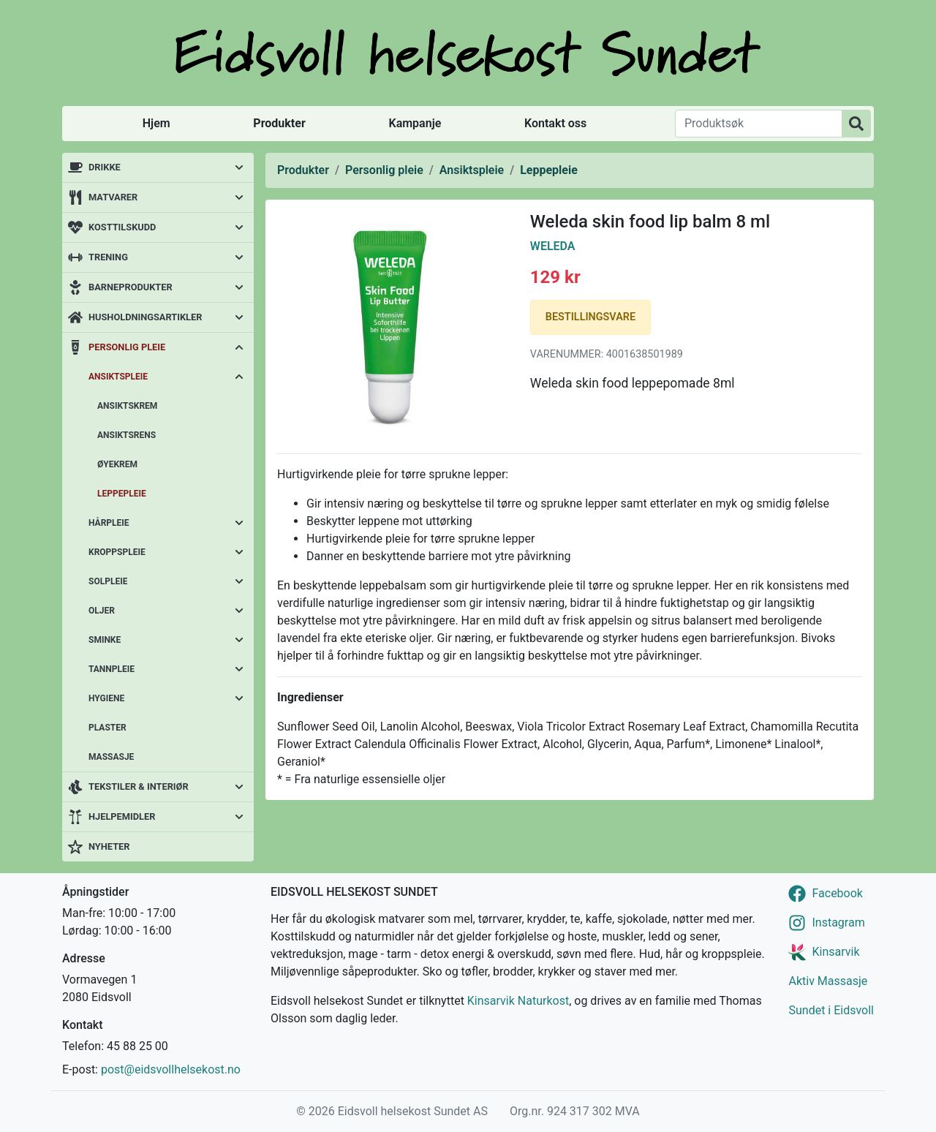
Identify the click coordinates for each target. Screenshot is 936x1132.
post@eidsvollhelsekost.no (171, 1069)
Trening (108, 257)
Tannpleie (111, 669)
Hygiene (106, 698)
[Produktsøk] (758, 123)
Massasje (111, 757)
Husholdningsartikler (145, 317)
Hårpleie (108, 523)
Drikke (104, 167)
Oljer (101, 610)
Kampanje (414, 123)
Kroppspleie (117, 552)
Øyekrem (117, 464)
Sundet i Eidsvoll (831, 1010)
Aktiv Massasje (827, 981)
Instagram (838, 922)
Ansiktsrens (126, 435)
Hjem (156, 123)
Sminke (104, 640)
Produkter (279, 123)
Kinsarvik (835, 952)
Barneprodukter (130, 287)
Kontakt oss (555, 123)
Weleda (552, 246)
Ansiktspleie (118, 376)
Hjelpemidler (121, 816)
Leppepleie (121, 493)
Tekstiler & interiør (138, 786)
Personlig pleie (126, 347)
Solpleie (107, 581)
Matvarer (112, 197)
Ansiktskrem (127, 406)
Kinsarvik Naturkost (518, 1001)
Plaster (107, 727)
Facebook (837, 893)
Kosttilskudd (122, 227)
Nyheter (108, 846)
